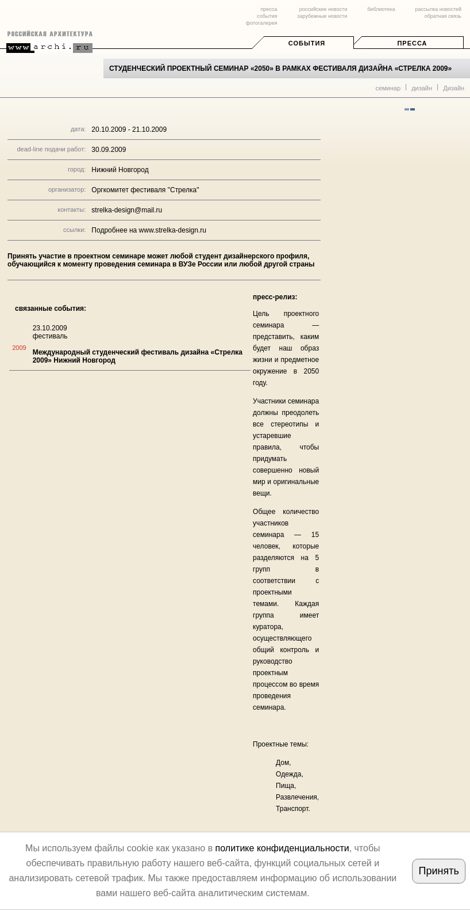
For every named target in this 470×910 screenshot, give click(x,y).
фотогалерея (261, 23)
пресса (268, 9)
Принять (439, 871)
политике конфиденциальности (282, 848)
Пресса (412, 43)
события (267, 16)
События (306, 43)
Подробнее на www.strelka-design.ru (148, 230)
